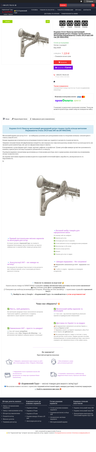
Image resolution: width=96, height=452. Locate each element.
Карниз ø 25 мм (32, 413)
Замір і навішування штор (13, 410)
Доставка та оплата (51, 13)
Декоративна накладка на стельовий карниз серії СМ (83, 414)
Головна (34, 10)
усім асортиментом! (76, 294)
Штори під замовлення (11, 413)
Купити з (64, 68)
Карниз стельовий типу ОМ (84, 408)
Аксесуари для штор (34, 421)
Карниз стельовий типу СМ (84, 411)
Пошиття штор (8, 416)
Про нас (78, 10)
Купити (64, 62)
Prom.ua (58, 431)
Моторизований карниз (58, 422)
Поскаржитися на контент (63, 433)
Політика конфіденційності (81, 433)
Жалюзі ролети (8, 419)
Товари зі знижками (65, 10)
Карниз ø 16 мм (32, 408)
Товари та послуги (47, 10)
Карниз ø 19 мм (32, 411)
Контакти (87, 10)
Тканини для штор (10, 422)
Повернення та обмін (69, 13)
